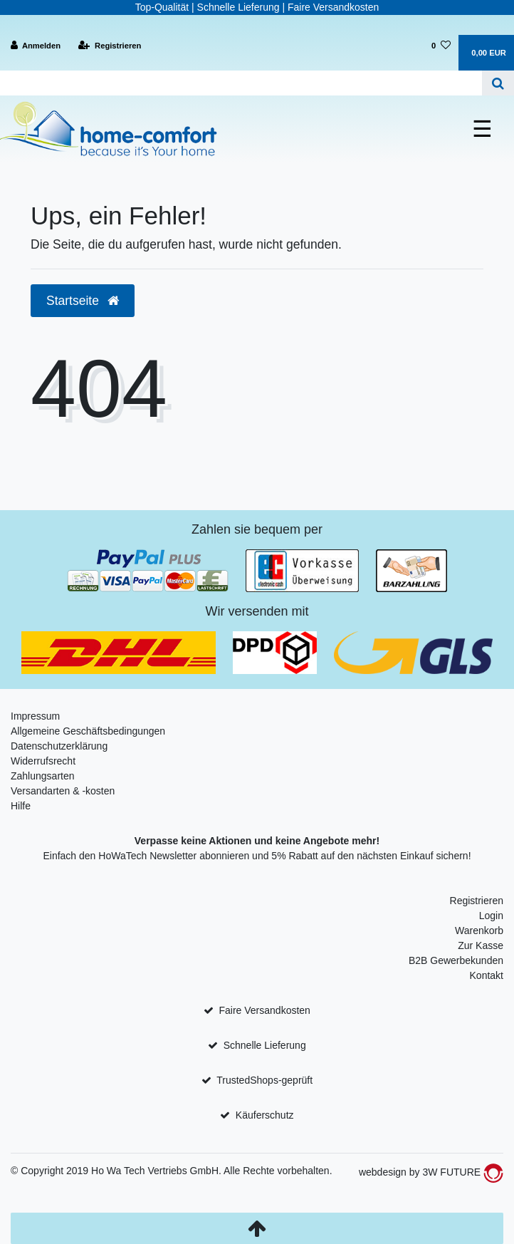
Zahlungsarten (43, 776)
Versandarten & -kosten (63, 791)
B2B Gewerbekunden (456, 960)
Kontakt (486, 975)
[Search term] (241, 83)
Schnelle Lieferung (265, 1045)
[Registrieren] (109, 46)
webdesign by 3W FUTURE (431, 1172)
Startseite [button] (82, 301)
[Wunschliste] (441, 46)
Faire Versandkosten (264, 1010)
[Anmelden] (36, 46)
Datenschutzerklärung (59, 746)
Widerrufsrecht (43, 761)
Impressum (35, 716)
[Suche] (498, 83)
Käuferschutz (265, 1115)
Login (491, 915)
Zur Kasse (480, 945)
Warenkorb (479, 930)
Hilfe (21, 806)
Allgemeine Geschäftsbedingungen (88, 731)
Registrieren (476, 900)
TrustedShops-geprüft (264, 1080)
